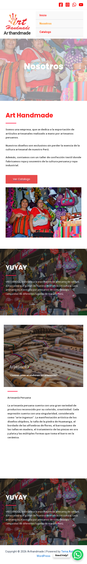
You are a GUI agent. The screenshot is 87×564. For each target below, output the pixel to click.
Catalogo (45, 32)
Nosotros (45, 23)
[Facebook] (61, 4)
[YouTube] (81, 4)
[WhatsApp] (74, 4)
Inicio (43, 15)
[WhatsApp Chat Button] (77, 554)
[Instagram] (67, 4)
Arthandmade (17, 33)
